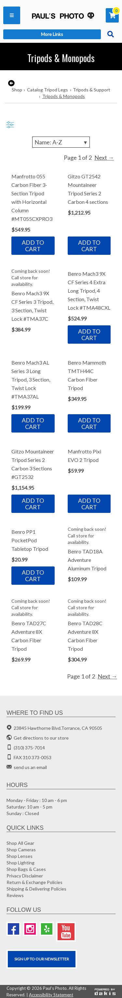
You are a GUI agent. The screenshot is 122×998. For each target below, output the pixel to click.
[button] (11, 15)
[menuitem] (12, 15)
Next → (104, 157)
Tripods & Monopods (63, 96)
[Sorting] (61, 142)
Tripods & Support (91, 89)
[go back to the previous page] (11, 83)
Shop (17, 89)
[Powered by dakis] (105, 991)
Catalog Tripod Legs (47, 89)
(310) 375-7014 (29, 747)
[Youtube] (66, 931)
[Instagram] (30, 929)
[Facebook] (13, 929)
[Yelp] (47, 929)
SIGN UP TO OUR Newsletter (41, 959)
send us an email (30, 767)
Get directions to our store (41, 738)
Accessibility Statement (51, 994)
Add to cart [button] (33, 246)
